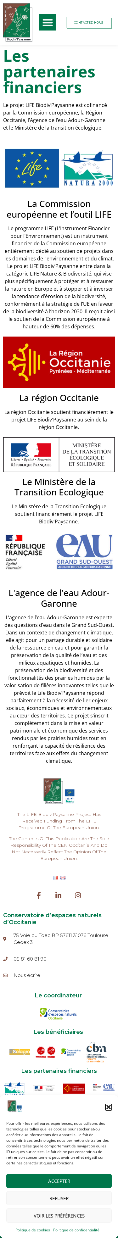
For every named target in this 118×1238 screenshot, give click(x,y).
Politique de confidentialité (76, 1230)
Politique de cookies (32, 1230)
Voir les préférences (59, 1216)
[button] (108, 1107)
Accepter (59, 1181)
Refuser (59, 1198)
